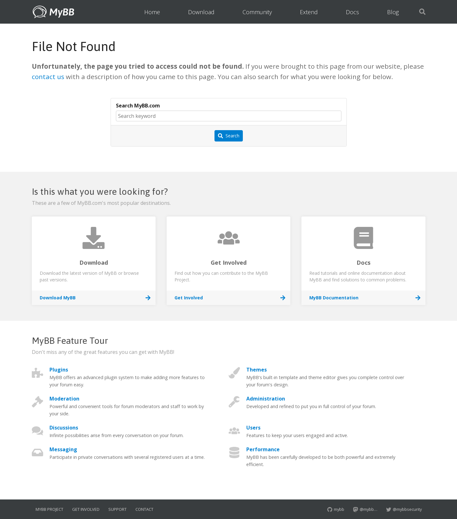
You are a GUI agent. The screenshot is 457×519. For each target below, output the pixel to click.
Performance (263, 449)
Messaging (63, 449)
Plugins (58, 369)
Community (257, 12)
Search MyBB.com (138, 105)
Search (228, 136)
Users (253, 427)
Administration (265, 398)
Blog (393, 12)
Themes (256, 369)
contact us (48, 76)
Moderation (64, 398)
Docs (352, 12)
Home (152, 12)
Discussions (63, 427)
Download (201, 12)
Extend (309, 12)
